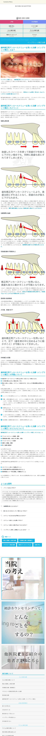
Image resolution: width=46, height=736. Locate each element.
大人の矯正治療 (11, 31)
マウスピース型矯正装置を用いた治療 (12, 691)
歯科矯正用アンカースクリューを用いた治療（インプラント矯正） (19, 699)
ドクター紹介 (34, 26)
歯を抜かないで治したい (8, 713)
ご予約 (11, 21)
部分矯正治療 (5, 695)
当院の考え (11, 26)
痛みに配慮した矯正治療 (9, 540)
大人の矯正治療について (8, 680)
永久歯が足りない (6, 721)
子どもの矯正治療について (9, 728)
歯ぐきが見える (6, 706)
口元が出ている (6, 709)
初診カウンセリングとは (25, 544)
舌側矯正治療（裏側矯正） (26, 540)
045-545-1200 (23, 18)
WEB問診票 (34, 21)
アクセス (34, 35)
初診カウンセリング (11, 35)
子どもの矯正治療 (34, 31)
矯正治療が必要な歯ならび (9, 732)
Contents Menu (7, 2)
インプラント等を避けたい (9, 717)
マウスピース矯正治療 (9, 544)
